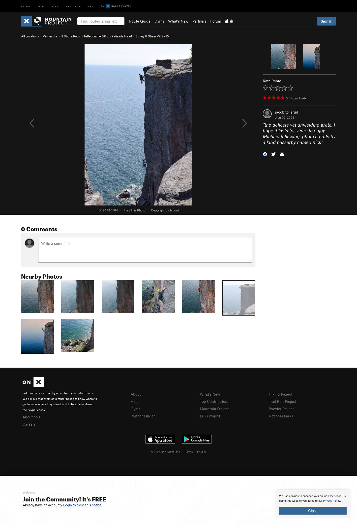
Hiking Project (280, 394)
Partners (199, 21)
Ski (90, 6)
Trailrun (73, 6)
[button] (265, 154)
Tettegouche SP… (96, 36)
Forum (215, 21)
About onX (31, 417)
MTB (41, 6)
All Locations (30, 36)
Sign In (326, 21)
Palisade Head (122, 36)
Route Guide (139, 21)
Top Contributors (214, 401)
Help (135, 401)
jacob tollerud (286, 112)
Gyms (159, 21)
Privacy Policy (331, 500)
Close (313, 510)
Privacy (202, 451)
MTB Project (210, 416)
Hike (55, 6)
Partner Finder (143, 416)
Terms (189, 451)
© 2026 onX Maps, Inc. (165, 451)
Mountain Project (214, 409)
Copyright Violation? (165, 210)
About (136, 394)
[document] (313, 504)
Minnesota (49, 36)
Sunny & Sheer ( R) (152, 36)
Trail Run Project (282, 401)
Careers (29, 424)
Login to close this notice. (82, 505)
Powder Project (281, 409)
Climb (25, 6)
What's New (178, 21)
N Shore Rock (70, 36)
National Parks (281, 416)
